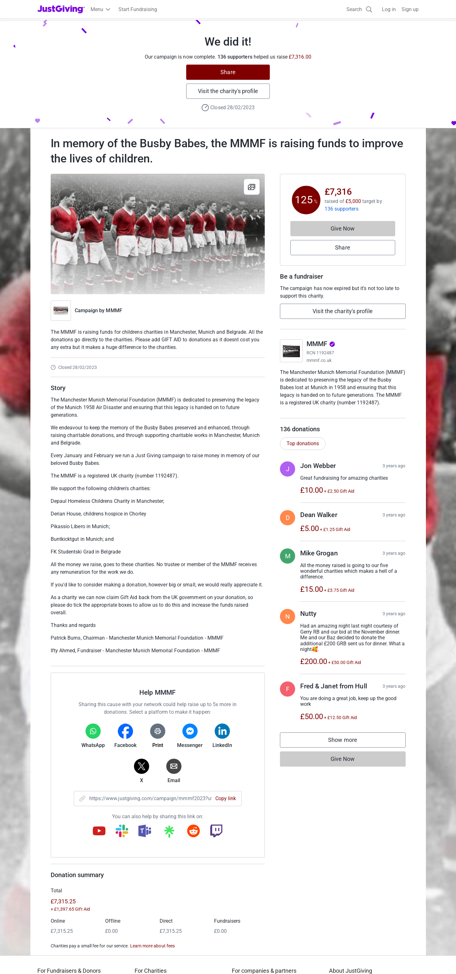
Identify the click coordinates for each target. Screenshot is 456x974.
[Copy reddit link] (193, 831)
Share (227, 72)
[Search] (359, 9)
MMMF (114, 310)
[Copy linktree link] (169, 833)
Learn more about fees (152, 945)
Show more (349, 748)
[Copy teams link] (144, 831)
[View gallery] (252, 187)
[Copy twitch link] (216, 831)
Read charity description (309, 415)
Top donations (303, 450)
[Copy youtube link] (99, 831)
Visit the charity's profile (228, 91)
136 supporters (341, 209)
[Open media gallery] (158, 234)
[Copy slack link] (122, 831)
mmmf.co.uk (319, 360)
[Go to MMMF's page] (291, 350)
